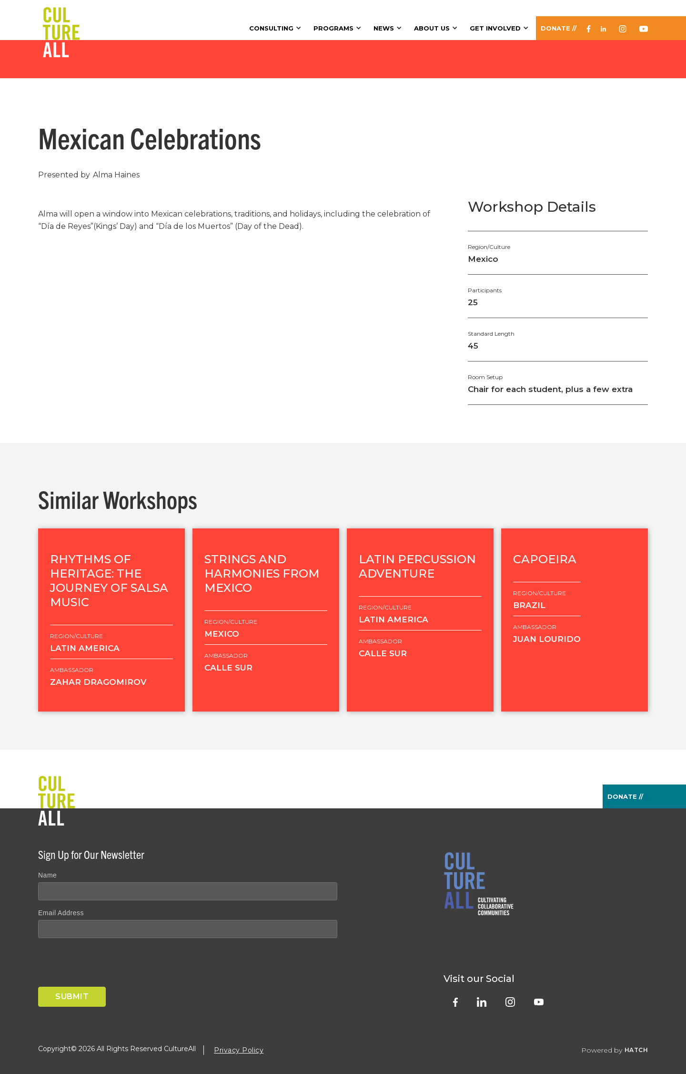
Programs (333, 28)
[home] (61, 20)
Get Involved (495, 28)
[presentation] (110, 964)
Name (47, 875)
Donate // (558, 28)
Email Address (61, 913)
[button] (276, 28)
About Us (432, 28)
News (383, 28)
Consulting (271, 28)
